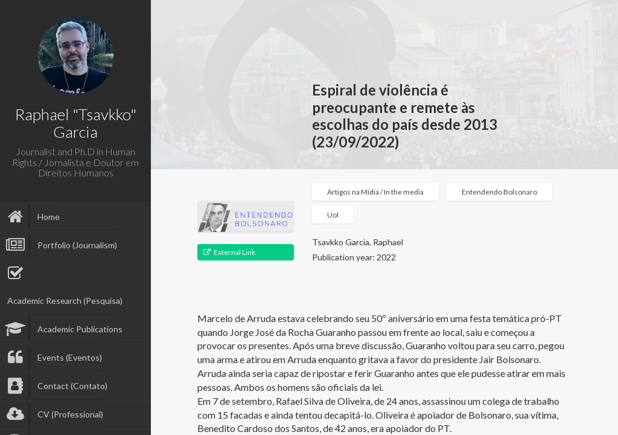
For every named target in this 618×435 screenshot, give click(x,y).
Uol (333, 214)
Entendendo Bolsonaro (499, 191)
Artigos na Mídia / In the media (375, 191)
